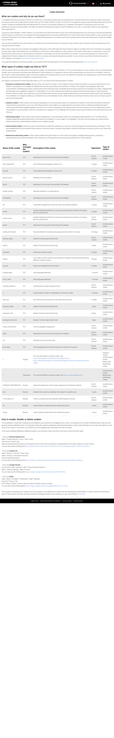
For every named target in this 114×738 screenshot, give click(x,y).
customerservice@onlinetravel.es (32, 58)
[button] (78, 3)
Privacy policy (67, 501)
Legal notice (35, 501)
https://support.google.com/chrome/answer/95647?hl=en (45, 472)
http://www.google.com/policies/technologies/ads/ (50, 358)
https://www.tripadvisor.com (73, 375)
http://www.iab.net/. (91, 62)
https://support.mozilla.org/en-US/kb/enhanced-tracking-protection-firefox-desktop (53, 460)
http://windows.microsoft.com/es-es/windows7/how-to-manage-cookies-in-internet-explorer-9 (57, 446)
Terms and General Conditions (50, 501)
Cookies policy (78, 501)
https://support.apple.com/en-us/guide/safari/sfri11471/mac (46, 486)
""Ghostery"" (82, 494)
